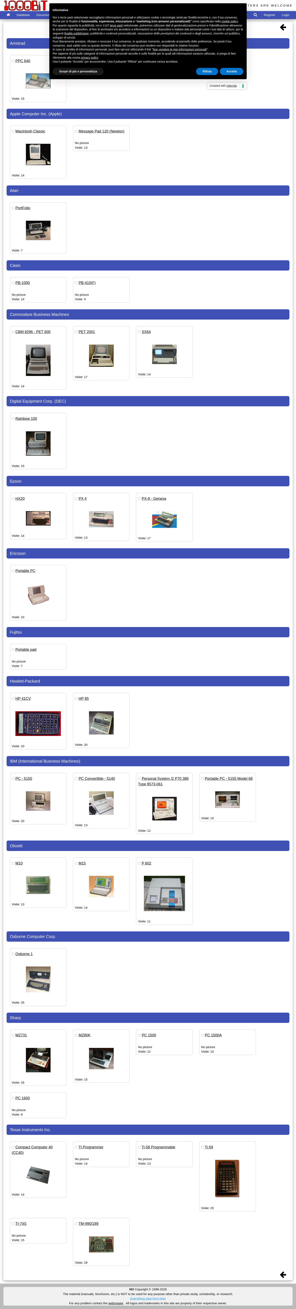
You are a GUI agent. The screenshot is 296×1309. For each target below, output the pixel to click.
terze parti (116, 25)
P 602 (146, 863)
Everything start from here (148, 1298)
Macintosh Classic (30, 131)
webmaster (115, 1303)
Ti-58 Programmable (158, 1147)
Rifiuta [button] (207, 71)
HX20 (20, 499)
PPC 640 (22, 61)
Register (269, 15)
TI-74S (21, 1224)
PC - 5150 (23, 779)
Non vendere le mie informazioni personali (179, 49)
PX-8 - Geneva (154, 499)
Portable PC (25, 571)
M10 (19, 863)
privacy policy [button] (89, 57)
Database (23, 15)
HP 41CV (23, 699)
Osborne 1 (24, 954)
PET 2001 (87, 332)
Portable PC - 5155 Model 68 (229, 779)
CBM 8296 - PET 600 (33, 332)
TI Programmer (91, 1147)
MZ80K (84, 1035)
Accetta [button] (231, 71)
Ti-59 (209, 1147)
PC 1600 (22, 1098)
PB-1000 (22, 283)
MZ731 (21, 1035)
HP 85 (84, 699)
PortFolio (22, 208)
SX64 (146, 332)
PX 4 (83, 499)
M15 (82, 863)
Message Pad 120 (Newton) (101, 131)
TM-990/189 (88, 1224)
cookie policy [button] (230, 21)
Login (285, 15)
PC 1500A (213, 1035)
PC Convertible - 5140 (97, 779)
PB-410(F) (87, 283)
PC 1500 (149, 1035)
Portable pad (25, 650)
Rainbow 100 (26, 419)
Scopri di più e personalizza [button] (78, 71)
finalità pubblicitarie (76, 33)
